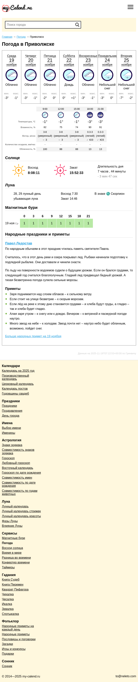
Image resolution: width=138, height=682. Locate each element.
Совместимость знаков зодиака (18, 451)
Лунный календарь (15, 506)
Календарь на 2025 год (18, 370)
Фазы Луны (10, 521)
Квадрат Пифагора (15, 589)
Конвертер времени (16, 562)
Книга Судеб (10, 579)
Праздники (9, 405)
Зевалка (8, 609)
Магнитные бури (13, 538)
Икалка (7, 604)
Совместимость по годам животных (19, 492)
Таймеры (8, 567)
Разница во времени (16, 557)
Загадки (7, 644)
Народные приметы (16, 634)
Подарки (8, 653)
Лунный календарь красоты (21, 516)
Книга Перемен (12, 584)
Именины (8, 432)
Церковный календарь (18, 383)
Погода (7, 543)
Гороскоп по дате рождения (21, 472)
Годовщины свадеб (15, 393)
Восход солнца (12, 548)
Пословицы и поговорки (19, 639)
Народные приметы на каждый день (18, 627)
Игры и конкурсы (14, 649)
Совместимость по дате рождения (19, 484)
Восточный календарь (17, 468)
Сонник (7, 666)
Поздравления (12, 410)
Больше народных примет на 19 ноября (33, 336)
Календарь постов (15, 388)
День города (10, 415)
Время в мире (12, 552)
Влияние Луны (12, 525)
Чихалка (8, 594)
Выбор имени (11, 428)
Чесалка (8, 599)
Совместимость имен (17, 477)
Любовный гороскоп (16, 463)
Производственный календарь (15, 377)
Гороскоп (8, 458)
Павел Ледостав (18, 243)
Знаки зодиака (12, 445)
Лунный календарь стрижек (21, 511)
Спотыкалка (10, 613)
